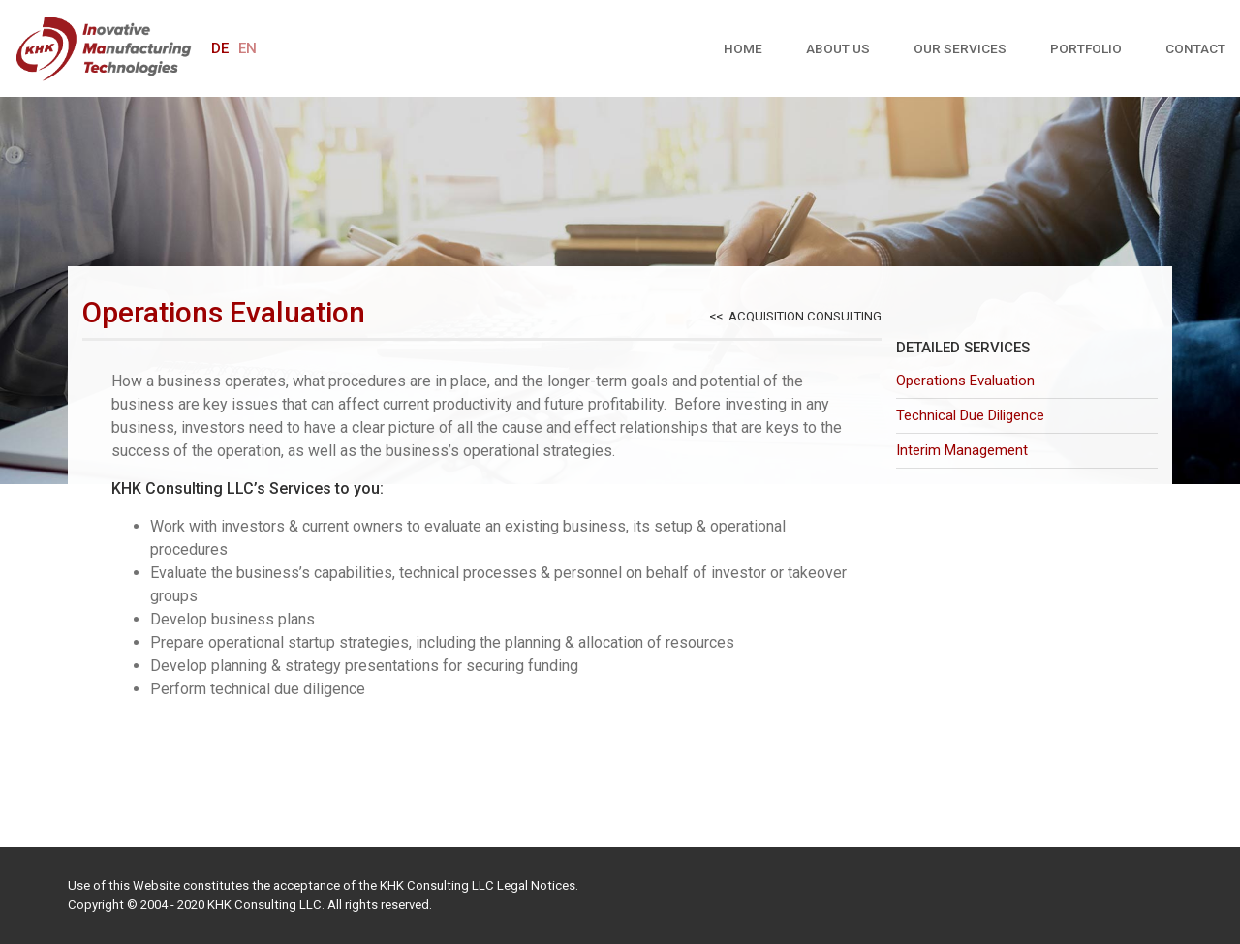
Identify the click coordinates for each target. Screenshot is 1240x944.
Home (743, 48)
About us (838, 48)
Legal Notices (536, 885)
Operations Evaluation (965, 380)
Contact (1195, 48)
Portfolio (1086, 48)
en (247, 48)
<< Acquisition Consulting (795, 316)
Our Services (960, 48)
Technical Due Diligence (970, 415)
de (220, 48)
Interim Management (962, 450)
